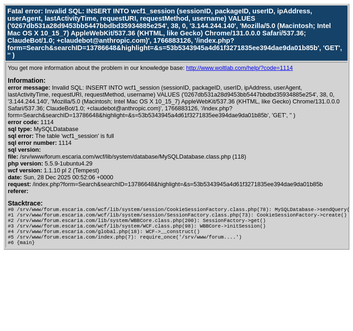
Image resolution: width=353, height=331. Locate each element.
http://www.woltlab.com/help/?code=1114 (239, 67)
